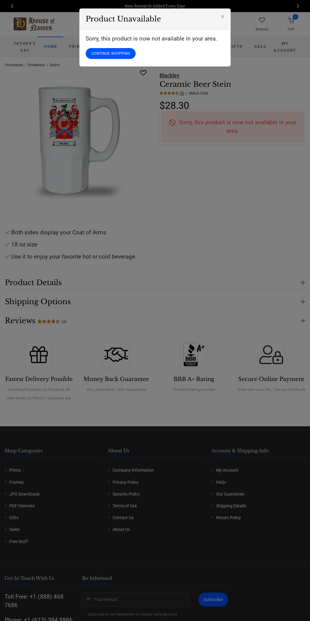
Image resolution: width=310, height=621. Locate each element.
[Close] (222, 16)
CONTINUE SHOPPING (110, 53)
